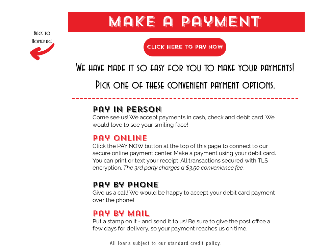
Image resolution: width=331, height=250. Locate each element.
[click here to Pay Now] (185, 47)
